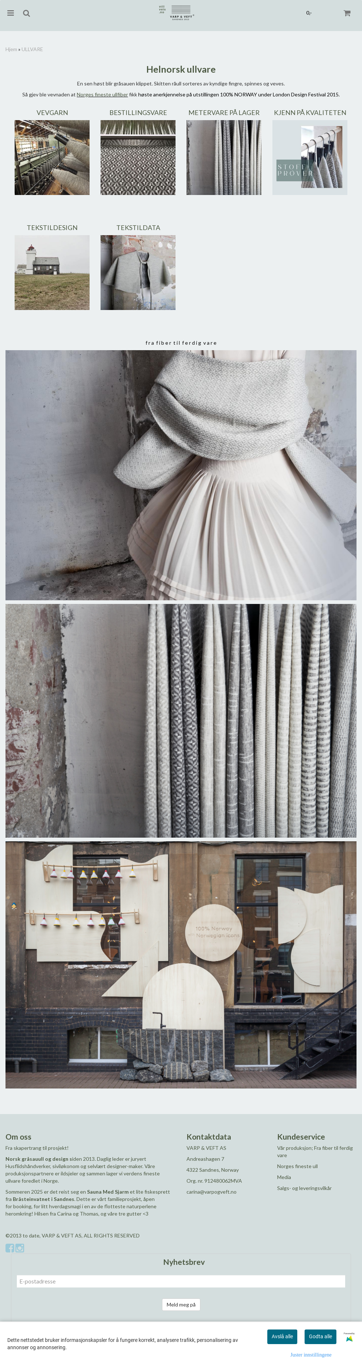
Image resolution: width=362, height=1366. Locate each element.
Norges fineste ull (297, 1166)
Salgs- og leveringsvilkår (304, 1188)
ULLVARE (32, 49)
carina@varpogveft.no (211, 1192)
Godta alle (320, 1336)
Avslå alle (282, 1336)
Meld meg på (181, 1304)
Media (284, 1177)
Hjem (11, 49)
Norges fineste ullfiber (102, 94)
